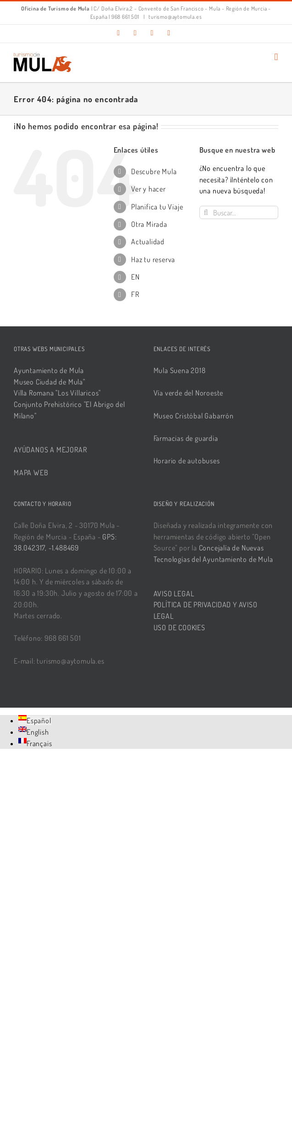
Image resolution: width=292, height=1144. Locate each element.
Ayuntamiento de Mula (49, 370)
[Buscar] (206, 212)
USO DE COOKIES (179, 627)
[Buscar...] (238, 212)
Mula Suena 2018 (180, 370)
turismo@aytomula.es (174, 16)
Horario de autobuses (187, 460)
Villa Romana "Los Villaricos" (57, 392)
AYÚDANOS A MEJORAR (50, 449)
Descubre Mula (153, 171)
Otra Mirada (149, 224)
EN (135, 276)
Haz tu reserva (153, 259)
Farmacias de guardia (186, 438)
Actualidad (148, 241)
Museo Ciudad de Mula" (49, 381)
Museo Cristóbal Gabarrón (194, 415)
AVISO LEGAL (174, 593)
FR (135, 294)
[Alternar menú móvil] (276, 57)
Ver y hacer (148, 188)
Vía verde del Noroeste (189, 392)
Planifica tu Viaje (157, 206)
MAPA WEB (31, 472)
